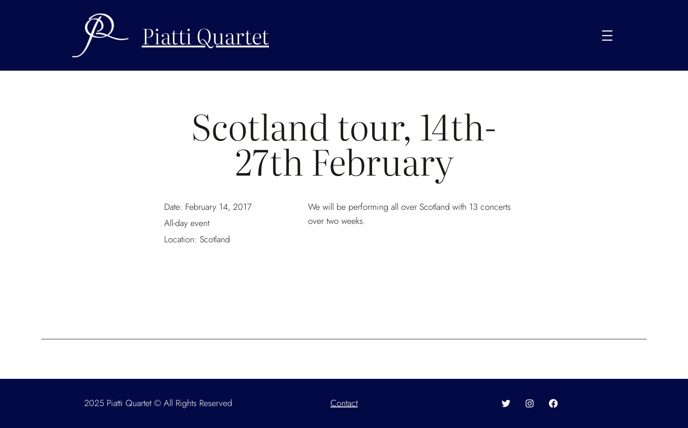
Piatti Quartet (205, 35)
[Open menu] (607, 35)
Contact (344, 403)
